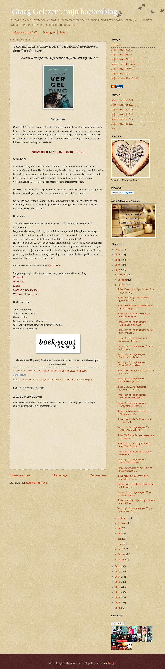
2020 (117, 571)
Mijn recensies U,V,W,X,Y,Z (125, 78)
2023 (117, 265)
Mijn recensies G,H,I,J (122, 59)
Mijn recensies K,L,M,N (123, 64)
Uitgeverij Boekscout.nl (51, 379)
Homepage (59, 475)
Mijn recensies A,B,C (121, 49)
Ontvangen (26, 379)
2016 (117, 592)
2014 (117, 602)
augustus (122, 523)
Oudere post (98, 475)
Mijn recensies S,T (120, 73)
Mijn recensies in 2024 (122, 109)
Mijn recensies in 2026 (122, 100)
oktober (122, 285)
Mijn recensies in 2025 (26, 32)
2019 (117, 576)
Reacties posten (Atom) (36, 482)
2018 (117, 582)
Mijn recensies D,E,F (121, 54)
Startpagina (49, 32)
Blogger (112, 663)
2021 (117, 566)
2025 (117, 254)
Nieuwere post (20, 475)
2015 (117, 597)
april (120, 544)
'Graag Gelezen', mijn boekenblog (63, 11)
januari (121, 559)
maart (121, 549)
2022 (117, 270)
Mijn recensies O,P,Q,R (122, 68)
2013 (117, 608)
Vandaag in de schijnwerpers (78, 379)
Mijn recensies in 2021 (122, 123)
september (123, 518)
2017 (117, 587)
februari (122, 554)
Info (62, 32)
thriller (36, 379)
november (123, 279)
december (123, 274)
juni (120, 533)
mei (120, 538)
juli (120, 528)
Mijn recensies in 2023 (122, 114)
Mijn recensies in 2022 (122, 119)
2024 (117, 260)
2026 (117, 249)
